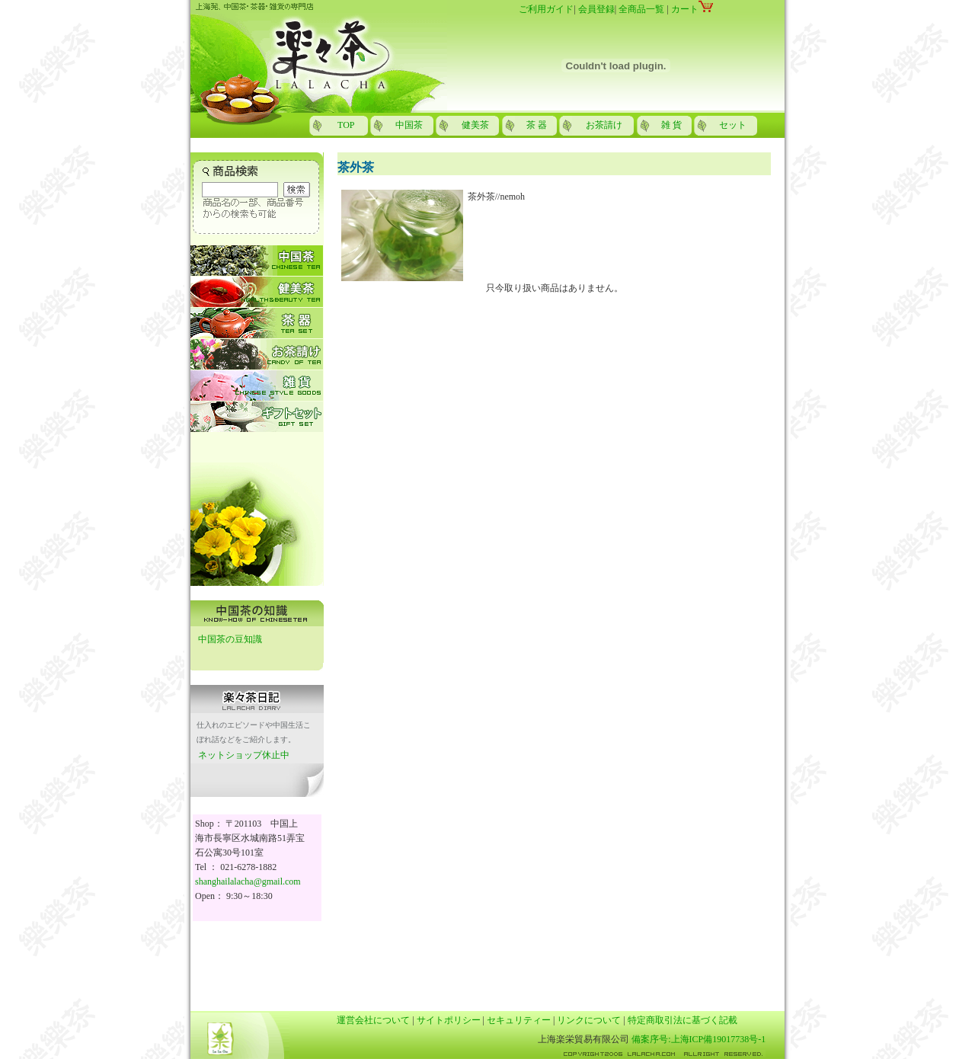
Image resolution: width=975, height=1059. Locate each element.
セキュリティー (519, 1020)
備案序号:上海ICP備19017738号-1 (698, 1039)
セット (732, 125)
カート (692, 9)
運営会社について (373, 1020)
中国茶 (409, 125)
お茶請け (604, 125)
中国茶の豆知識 (230, 639)
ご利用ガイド (546, 9)
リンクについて (589, 1020)
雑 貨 (671, 125)
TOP (345, 125)
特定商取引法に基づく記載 (682, 1020)
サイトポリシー (449, 1020)
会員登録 (596, 9)
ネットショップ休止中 (243, 755)
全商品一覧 (641, 9)
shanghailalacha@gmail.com (248, 881)
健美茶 (475, 125)
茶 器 (536, 125)
